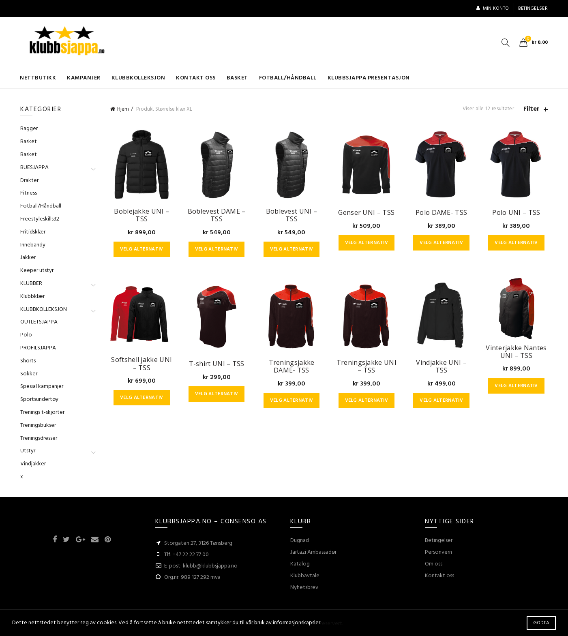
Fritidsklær (32, 232)
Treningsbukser (38, 425)
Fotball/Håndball (288, 78)
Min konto (492, 8)
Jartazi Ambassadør (313, 552)
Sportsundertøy (39, 399)
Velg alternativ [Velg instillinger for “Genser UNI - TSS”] (366, 243)
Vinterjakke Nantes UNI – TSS (516, 352)
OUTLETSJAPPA (39, 322)
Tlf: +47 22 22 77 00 (186, 554)
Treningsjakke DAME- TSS (292, 366)
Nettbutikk (38, 78)
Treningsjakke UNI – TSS (367, 366)
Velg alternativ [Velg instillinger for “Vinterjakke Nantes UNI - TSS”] (516, 386)
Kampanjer (84, 78)
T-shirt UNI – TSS (216, 364)
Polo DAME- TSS (441, 212)
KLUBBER (31, 283)
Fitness (28, 193)
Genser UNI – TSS (366, 212)
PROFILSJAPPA (38, 348)
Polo (26, 335)
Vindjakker (33, 464)
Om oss (433, 564)
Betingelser (533, 8)
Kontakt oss (196, 78)
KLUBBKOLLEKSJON (138, 78)
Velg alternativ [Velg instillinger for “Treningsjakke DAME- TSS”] (291, 400)
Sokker (28, 374)
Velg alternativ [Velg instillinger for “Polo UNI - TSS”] (516, 243)
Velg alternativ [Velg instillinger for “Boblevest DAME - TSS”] (216, 249)
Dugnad (299, 540)
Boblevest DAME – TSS (217, 215)
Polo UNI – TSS (516, 212)
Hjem (123, 109)
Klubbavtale (304, 575)
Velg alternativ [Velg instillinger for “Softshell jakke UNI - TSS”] (141, 398)
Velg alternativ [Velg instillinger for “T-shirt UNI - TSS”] (216, 394)
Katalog (300, 564)
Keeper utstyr (37, 270)
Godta (541, 623)
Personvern (438, 552)
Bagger (29, 128)
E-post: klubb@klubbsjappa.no (201, 566)
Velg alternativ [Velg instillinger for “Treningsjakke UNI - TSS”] (366, 400)
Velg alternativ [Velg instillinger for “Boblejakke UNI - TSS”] (141, 249)
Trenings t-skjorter (42, 412)
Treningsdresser (38, 438)
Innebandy (32, 245)
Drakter (29, 180)
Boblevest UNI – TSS (291, 215)
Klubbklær (32, 296)
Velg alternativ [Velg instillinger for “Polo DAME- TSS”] (441, 243)
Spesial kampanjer (41, 386)
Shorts (28, 361)
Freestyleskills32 (39, 219)
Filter (531, 109)
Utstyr (27, 451)
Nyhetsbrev (304, 587)
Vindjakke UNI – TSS (441, 366)
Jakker (28, 257)
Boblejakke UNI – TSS (141, 215)
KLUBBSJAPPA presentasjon (369, 78)
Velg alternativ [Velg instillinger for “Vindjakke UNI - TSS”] (441, 400)
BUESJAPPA (34, 167)
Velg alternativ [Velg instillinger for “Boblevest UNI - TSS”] (291, 249)
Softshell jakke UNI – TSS (141, 363)
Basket (237, 78)
